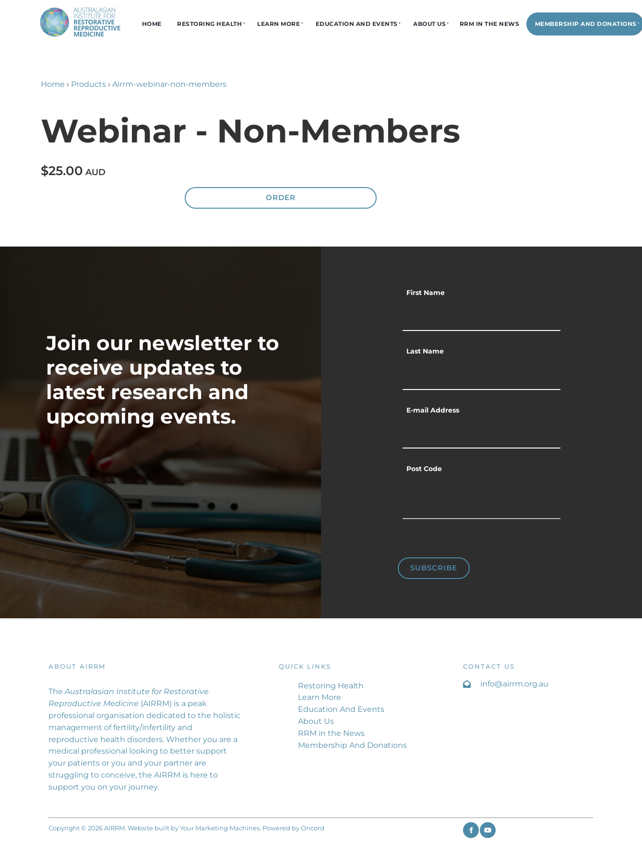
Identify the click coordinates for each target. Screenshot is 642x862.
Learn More (278, 23)
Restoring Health (209, 23)
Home (152, 23)
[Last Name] (481, 375)
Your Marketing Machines (220, 828)
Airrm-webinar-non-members (169, 84)
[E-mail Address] (481, 434)
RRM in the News (490, 23)
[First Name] (481, 317)
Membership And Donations (352, 745)
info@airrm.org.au (514, 683)
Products (88, 84)
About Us (429, 23)
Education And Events (357, 23)
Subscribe (433, 567)
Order (281, 197)
